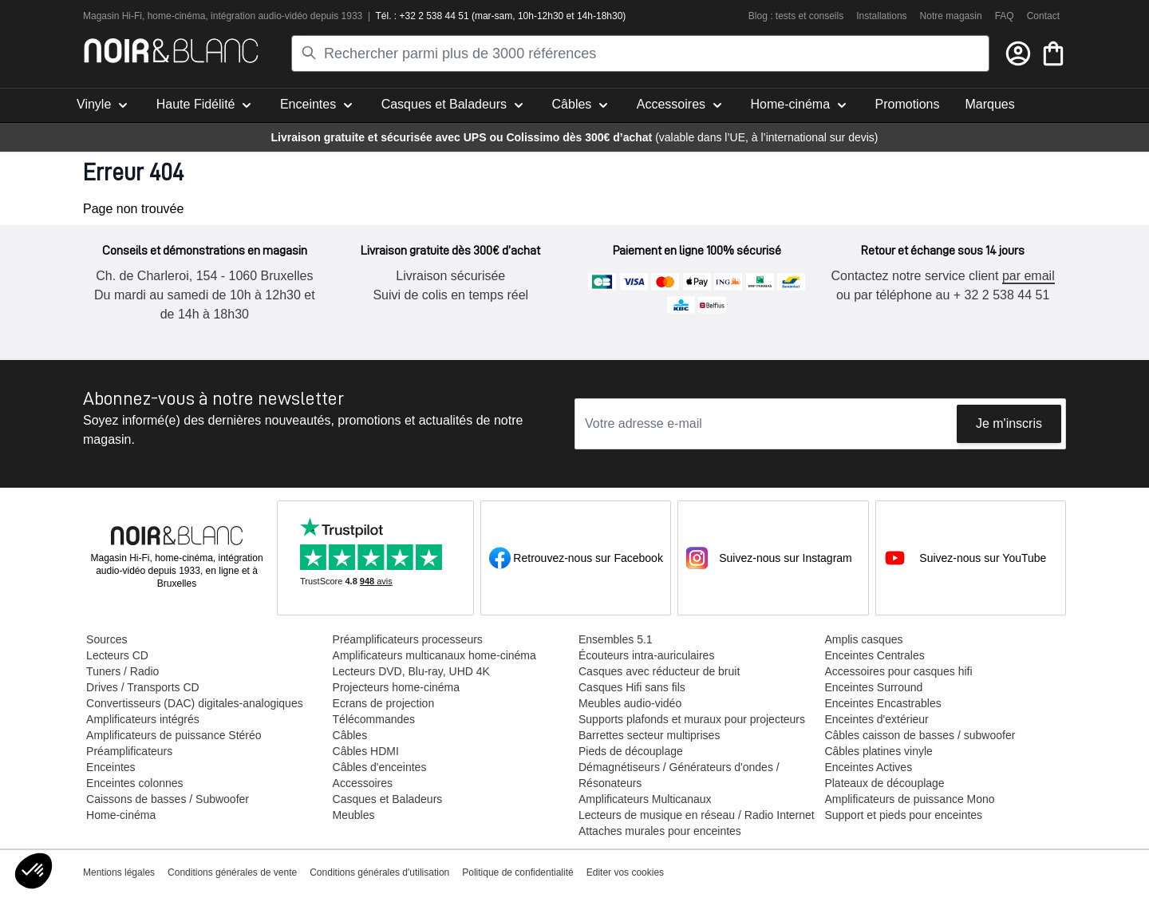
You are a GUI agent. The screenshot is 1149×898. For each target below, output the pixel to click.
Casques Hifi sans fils (631, 687)
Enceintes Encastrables (881, 703)
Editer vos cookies (625, 872)
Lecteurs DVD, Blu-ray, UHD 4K (410, 671)
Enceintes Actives (867, 767)
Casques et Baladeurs (387, 799)
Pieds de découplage (630, 751)
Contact (1043, 16)
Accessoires (362, 783)
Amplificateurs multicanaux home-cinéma (433, 655)
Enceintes (110, 767)
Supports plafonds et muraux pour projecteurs (691, 719)
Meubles (353, 815)
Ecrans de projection (383, 703)
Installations (881, 16)
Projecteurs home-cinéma (396, 687)
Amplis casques (862, 639)
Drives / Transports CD (142, 687)
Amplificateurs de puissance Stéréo (173, 735)
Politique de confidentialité (517, 872)
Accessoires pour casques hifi (897, 671)
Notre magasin (951, 16)
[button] (33, 871)
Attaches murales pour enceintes (659, 831)
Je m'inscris (1009, 423)
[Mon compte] (1018, 53)
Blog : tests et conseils (795, 16)
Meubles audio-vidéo (629, 703)
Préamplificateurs (129, 751)
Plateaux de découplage (883, 783)
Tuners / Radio (122, 671)
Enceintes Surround (872, 687)
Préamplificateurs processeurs (407, 639)
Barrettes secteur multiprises (648, 735)
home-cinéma (177, 16)
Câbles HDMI (365, 751)
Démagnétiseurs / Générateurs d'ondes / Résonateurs (678, 775)
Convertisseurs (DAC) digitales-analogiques (194, 703)
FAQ (1004, 16)
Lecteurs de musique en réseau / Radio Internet (696, 815)
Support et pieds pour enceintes (902, 815)
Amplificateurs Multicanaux (644, 799)
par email (1027, 276)
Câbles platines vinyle (877, 751)
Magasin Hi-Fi (112, 16)
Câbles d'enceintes (379, 767)
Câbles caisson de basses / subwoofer (918, 735)
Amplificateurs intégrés (142, 719)
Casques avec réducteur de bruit (658, 671)
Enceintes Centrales (873, 655)
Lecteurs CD (117, 655)
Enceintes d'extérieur (875, 719)
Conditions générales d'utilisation (379, 872)
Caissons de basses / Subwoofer (167, 799)
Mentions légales (119, 872)
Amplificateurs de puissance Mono (908, 799)
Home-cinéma (121, 815)
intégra (225, 16)
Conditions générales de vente (232, 872)
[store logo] (171, 50)
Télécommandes (373, 719)
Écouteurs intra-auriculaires (645, 655)
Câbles (349, 735)
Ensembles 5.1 (615, 639)
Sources (106, 639)
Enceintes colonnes (134, 783)
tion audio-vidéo (274, 16)
